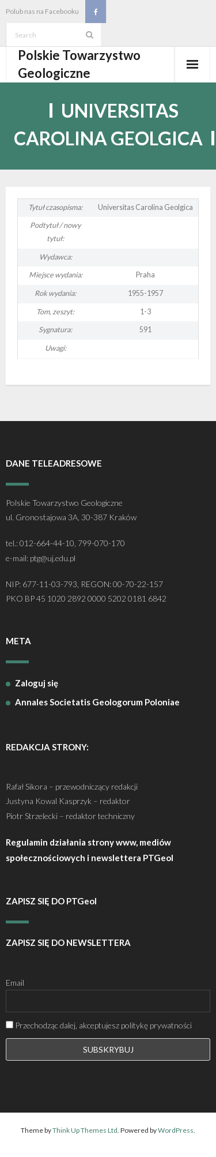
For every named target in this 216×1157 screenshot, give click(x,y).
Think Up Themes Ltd (85, 1130)
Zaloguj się (36, 683)
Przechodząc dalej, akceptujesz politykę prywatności (99, 1025)
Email (15, 982)
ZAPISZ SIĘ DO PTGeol (51, 901)
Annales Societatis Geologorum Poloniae (97, 702)
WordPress (176, 1130)
